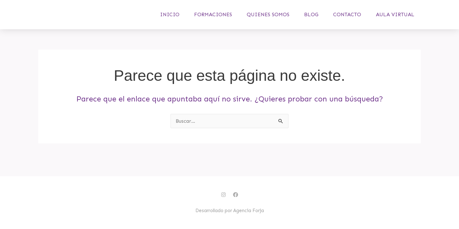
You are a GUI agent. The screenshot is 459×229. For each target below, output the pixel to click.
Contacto (347, 18)
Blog (311, 18)
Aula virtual (395, 18)
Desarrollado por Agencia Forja (229, 210)
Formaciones (213, 18)
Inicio (169, 18)
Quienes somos (268, 18)
